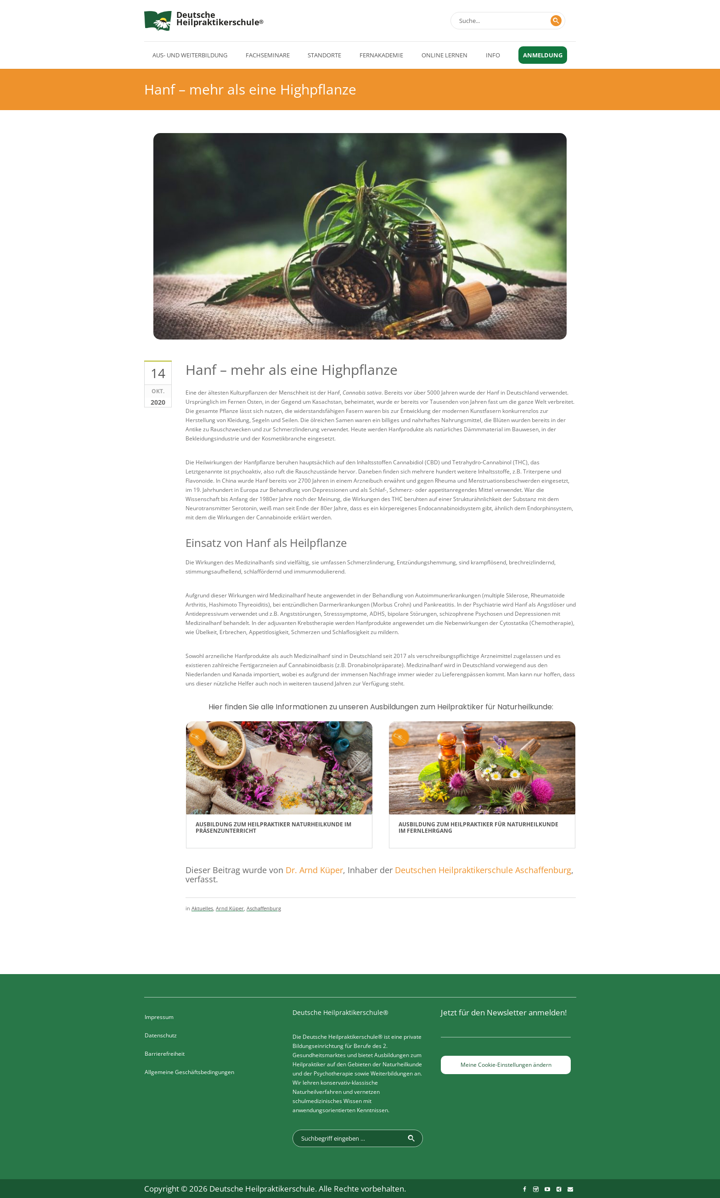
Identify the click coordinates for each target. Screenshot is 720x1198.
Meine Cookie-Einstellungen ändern (506, 1065)
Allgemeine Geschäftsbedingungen (189, 1072)
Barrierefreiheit (165, 1054)
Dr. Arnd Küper (314, 869)
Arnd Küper (230, 908)
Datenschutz (161, 1035)
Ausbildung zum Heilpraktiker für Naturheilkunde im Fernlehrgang (478, 827)
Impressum (159, 1017)
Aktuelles (202, 908)
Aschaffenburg (264, 908)
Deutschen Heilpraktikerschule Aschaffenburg (483, 869)
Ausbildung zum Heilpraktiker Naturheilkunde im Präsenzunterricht (273, 827)
